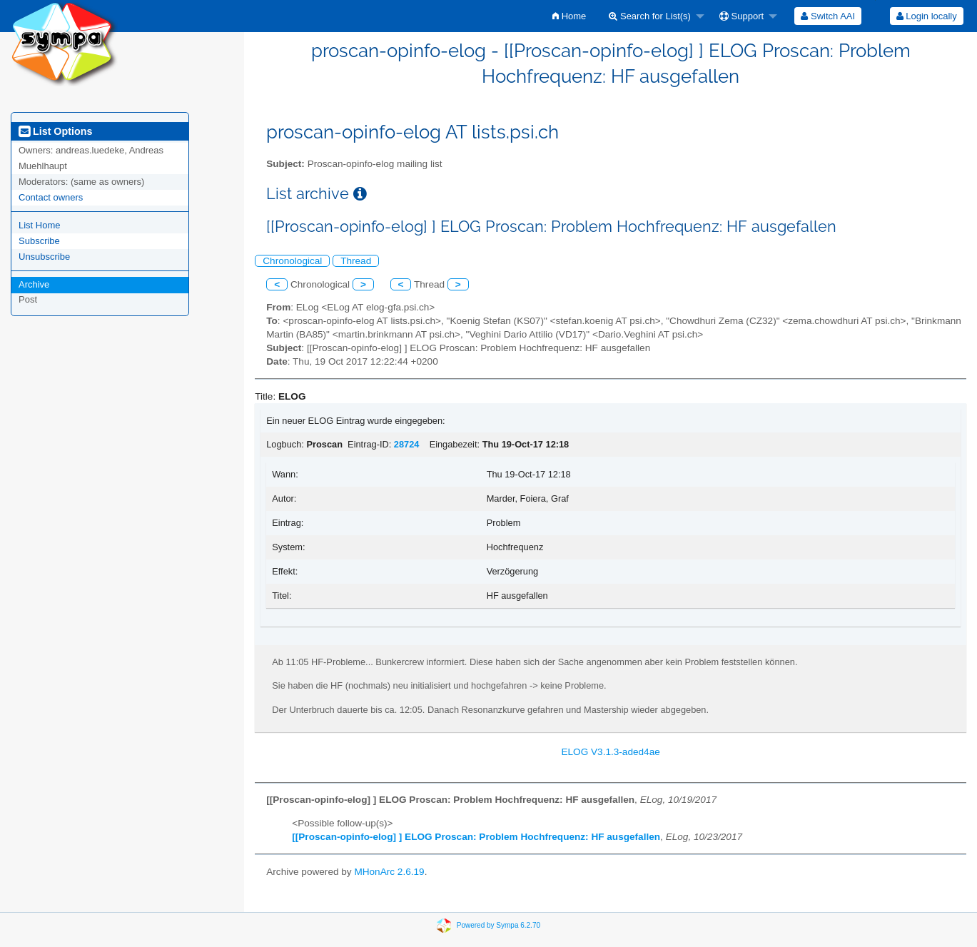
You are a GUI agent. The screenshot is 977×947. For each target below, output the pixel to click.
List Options (55, 131)
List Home (40, 225)
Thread (355, 260)
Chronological (292, 260)
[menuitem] (569, 16)
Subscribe (39, 241)
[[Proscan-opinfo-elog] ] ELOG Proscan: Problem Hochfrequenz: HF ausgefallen (476, 836)
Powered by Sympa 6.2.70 (498, 925)
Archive (34, 284)
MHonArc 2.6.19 (389, 871)
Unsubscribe (44, 256)
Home (569, 16)
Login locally (926, 16)
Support (741, 16)
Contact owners (51, 197)
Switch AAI (828, 16)
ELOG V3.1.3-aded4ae (610, 751)
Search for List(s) (650, 16)
